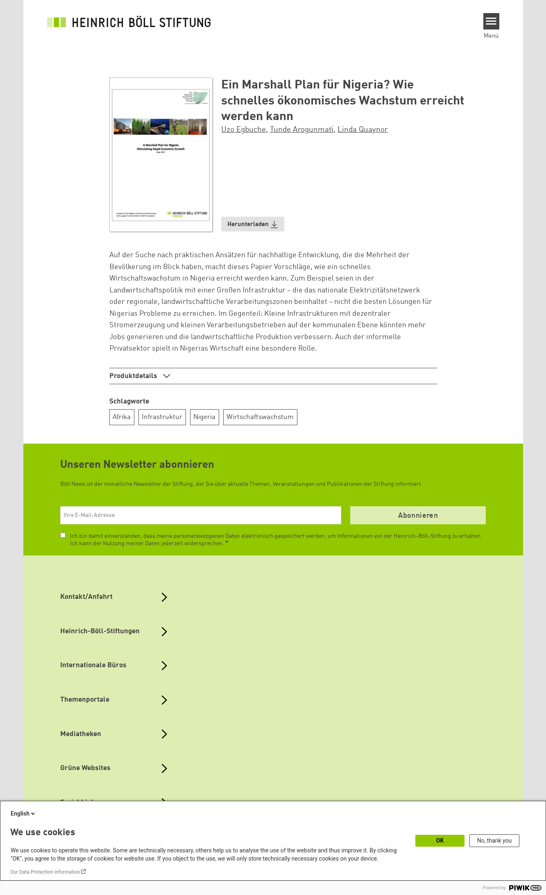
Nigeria (204, 417)
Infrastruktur (162, 417)
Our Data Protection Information (45, 872)
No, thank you (494, 840)
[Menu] (491, 21)
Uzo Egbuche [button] (243, 130)
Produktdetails (134, 376)
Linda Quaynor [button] (363, 130)
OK (440, 840)
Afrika (122, 417)
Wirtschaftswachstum (260, 417)
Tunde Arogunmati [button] (301, 130)
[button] (252, 224)
